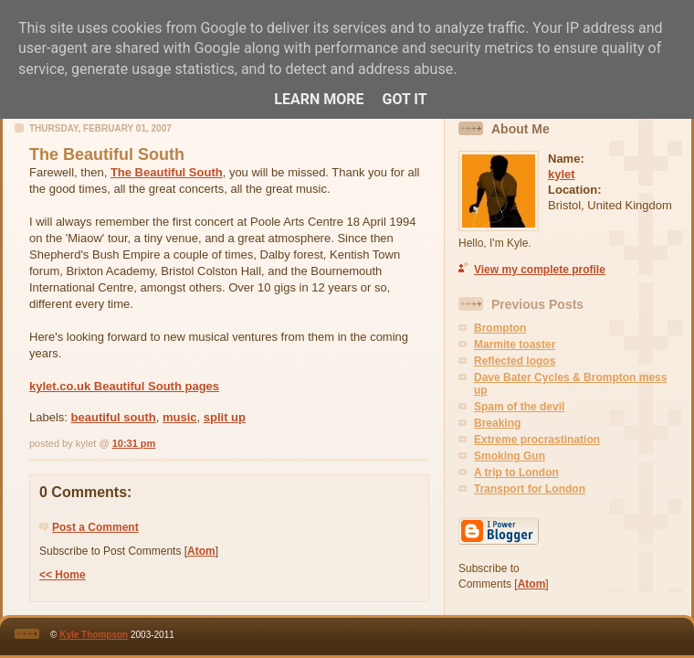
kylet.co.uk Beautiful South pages (124, 386)
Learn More (318, 99)
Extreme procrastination (537, 439)
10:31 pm (134, 443)
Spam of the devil (519, 406)
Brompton (500, 328)
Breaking (497, 423)
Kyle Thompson (93, 635)
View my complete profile (539, 269)
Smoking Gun (509, 456)
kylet (561, 174)
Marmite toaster (514, 344)
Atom (201, 551)
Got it (404, 99)
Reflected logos (514, 361)
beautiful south (113, 417)
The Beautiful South (166, 172)
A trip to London (516, 472)
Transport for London (529, 489)
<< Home (62, 574)
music (180, 417)
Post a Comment (95, 527)
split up (225, 417)
